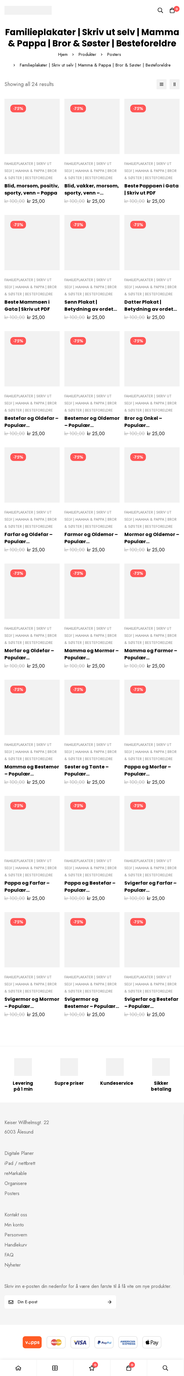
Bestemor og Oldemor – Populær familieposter (92, 425)
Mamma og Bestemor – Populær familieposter (31, 773)
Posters (114, 54)
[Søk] (160, 10)
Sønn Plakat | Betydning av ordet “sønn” (88, 309)
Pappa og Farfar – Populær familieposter (27, 890)
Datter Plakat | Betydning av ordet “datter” (148, 309)
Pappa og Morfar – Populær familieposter (147, 773)
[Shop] (55, 1368)
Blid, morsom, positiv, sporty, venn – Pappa (31, 189)
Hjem (63, 54)
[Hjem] (18, 1368)
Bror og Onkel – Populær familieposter (143, 425)
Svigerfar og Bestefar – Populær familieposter (151, 1006)
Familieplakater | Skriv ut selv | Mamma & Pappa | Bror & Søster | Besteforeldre (30, 171)
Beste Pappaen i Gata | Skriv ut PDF (151, 189)
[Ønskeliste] (92, 1368)
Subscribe (109, 1302)
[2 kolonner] (175, 84)
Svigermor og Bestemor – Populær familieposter (89, 1006)
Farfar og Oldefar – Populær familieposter (28, 541)
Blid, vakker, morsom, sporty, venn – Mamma (91, 192)
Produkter (87, 54)
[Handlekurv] (172, 10)
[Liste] (162, 84)
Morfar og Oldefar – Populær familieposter (29, 657)
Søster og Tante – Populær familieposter (86, 773)
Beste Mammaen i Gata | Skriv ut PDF (27, 306)
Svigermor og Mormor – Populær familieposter (31, 1006)
